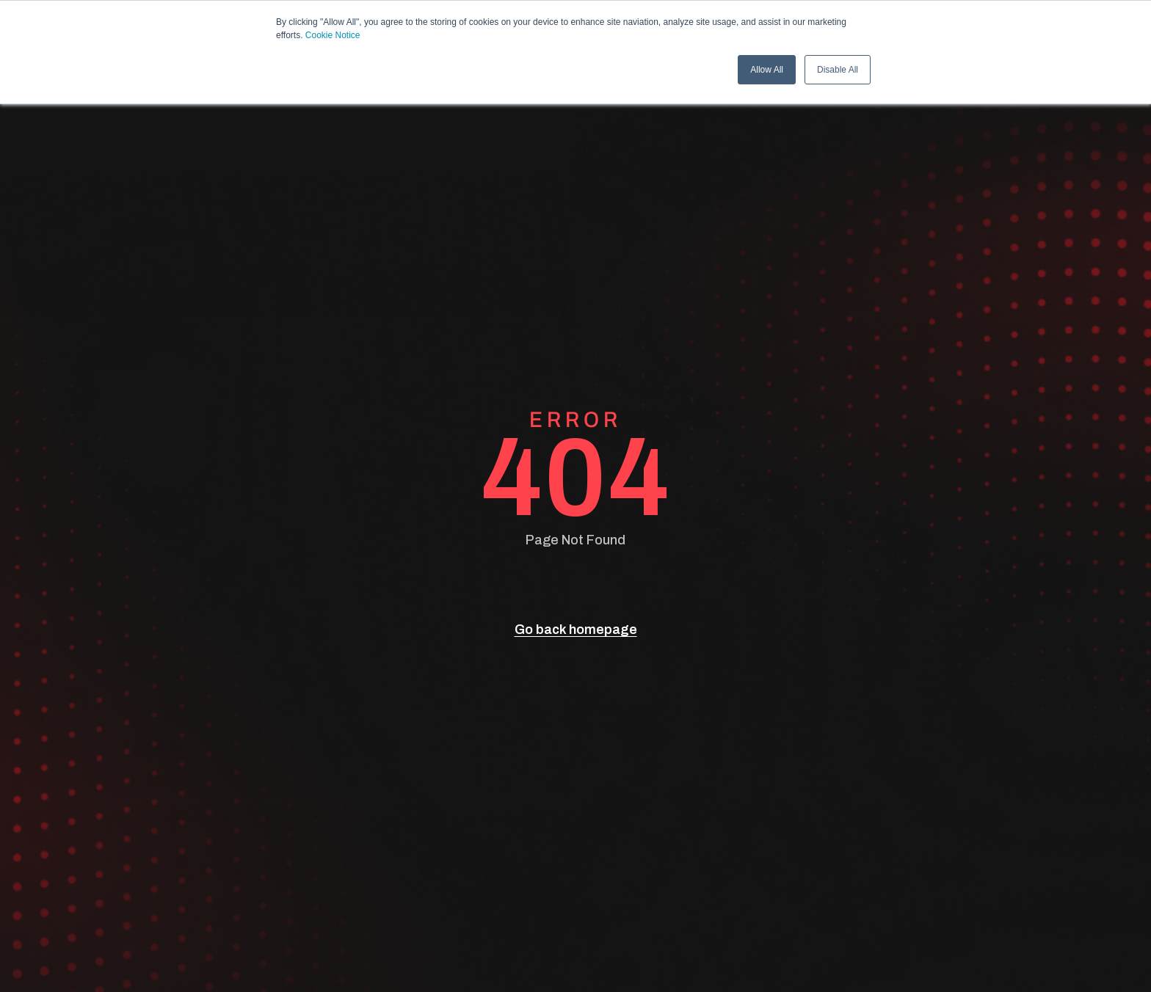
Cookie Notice (332, 35)
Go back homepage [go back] (576, 629)
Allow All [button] (766, 70)
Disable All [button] (837, 70)
